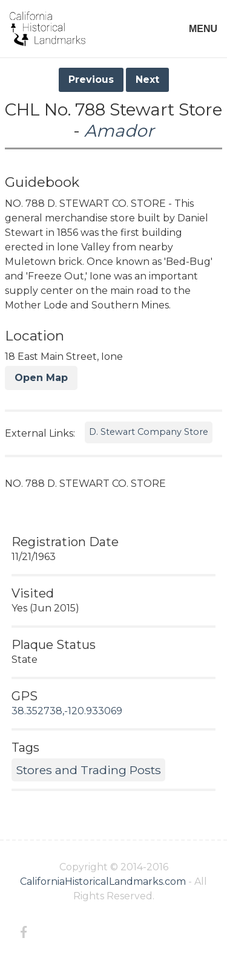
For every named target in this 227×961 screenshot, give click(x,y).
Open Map (41, 377)
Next (147, 79)
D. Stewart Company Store (148, 431)
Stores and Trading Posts (88, 770)
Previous (91, 79)
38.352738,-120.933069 (67, 711)
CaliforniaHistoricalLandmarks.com (103, 881)
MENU (203, 29)
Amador (119, 130)
